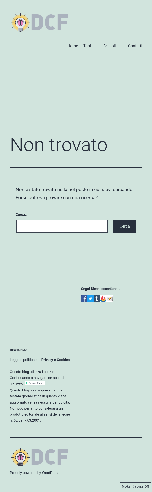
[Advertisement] (76, 98)
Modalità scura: (135, 486)
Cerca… (21, 214)
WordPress (50, 473)
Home (72, 45)
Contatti (135, 45)
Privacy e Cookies (55, 360)
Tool (87, 45)
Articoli (109, 45)
